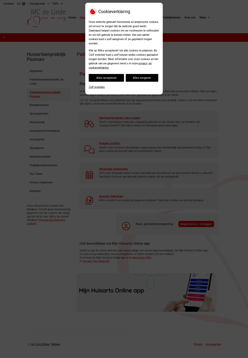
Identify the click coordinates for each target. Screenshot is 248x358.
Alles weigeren (142, 77)
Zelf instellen (97, 87)
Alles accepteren (106, 77)
